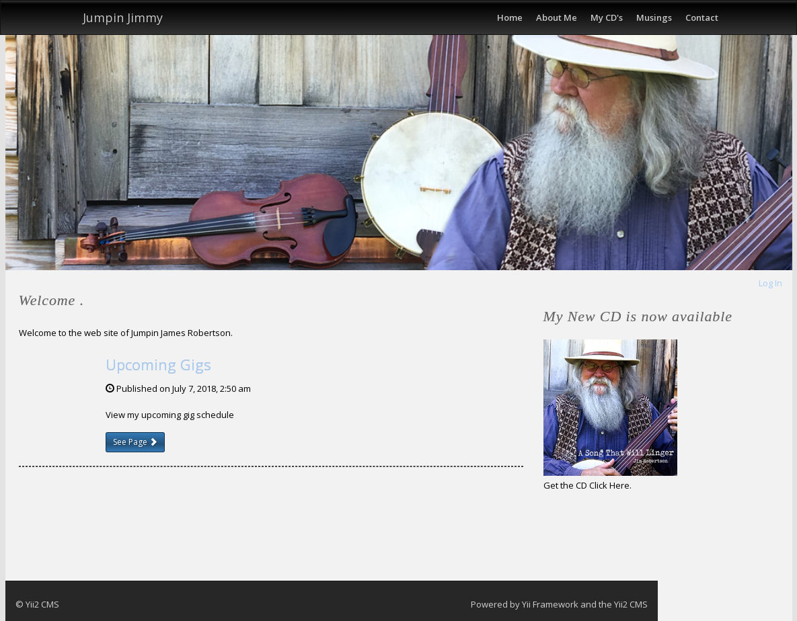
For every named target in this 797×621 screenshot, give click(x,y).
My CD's (607, 17)
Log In (770, 283)
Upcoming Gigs (158, 364)
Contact (701, 17)
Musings (654, 17)
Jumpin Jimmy (123, 17)
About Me (556, 17)
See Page (135, 442)
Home (510, 17)
